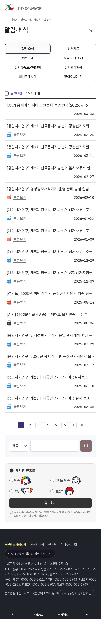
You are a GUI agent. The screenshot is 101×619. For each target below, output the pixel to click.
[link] (21, 425)
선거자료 (73, 49)
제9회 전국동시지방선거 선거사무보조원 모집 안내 (50, 251)
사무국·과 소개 (73, 58)
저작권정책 (37, 544)
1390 (47, 593)
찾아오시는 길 (73, 77)
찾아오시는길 (69, 544)
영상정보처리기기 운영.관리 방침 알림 (48, 189)
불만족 (59, 491)
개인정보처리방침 (15, 544)
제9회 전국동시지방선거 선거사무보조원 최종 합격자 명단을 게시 (50, 209)
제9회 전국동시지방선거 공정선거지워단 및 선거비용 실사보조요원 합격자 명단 (50, 126)
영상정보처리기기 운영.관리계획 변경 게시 (50, 335)
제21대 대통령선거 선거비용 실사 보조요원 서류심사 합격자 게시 (50, 398)
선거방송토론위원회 (28, 67)
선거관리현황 (73, 67)
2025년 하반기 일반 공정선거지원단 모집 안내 (50, 356)
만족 (16, 480)
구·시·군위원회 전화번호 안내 (77, 593)
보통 (16, 491)
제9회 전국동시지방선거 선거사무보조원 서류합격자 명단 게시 (50, 231)
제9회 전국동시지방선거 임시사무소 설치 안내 (50, 168)
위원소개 (28, 58)
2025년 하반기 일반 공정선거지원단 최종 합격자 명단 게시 (50, 293)
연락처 (52, 544)
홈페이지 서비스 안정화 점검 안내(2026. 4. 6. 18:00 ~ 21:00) (50, 105)
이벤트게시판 (27, 77)
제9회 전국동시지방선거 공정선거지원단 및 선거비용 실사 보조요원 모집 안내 (50, 147)
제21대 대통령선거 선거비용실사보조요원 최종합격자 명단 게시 (50, 377)
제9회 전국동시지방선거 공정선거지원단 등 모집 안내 (50, 272)
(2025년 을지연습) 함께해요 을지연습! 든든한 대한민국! (50, 314)
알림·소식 (27, 49)
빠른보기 (19, 135)
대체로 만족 (62, 480)
